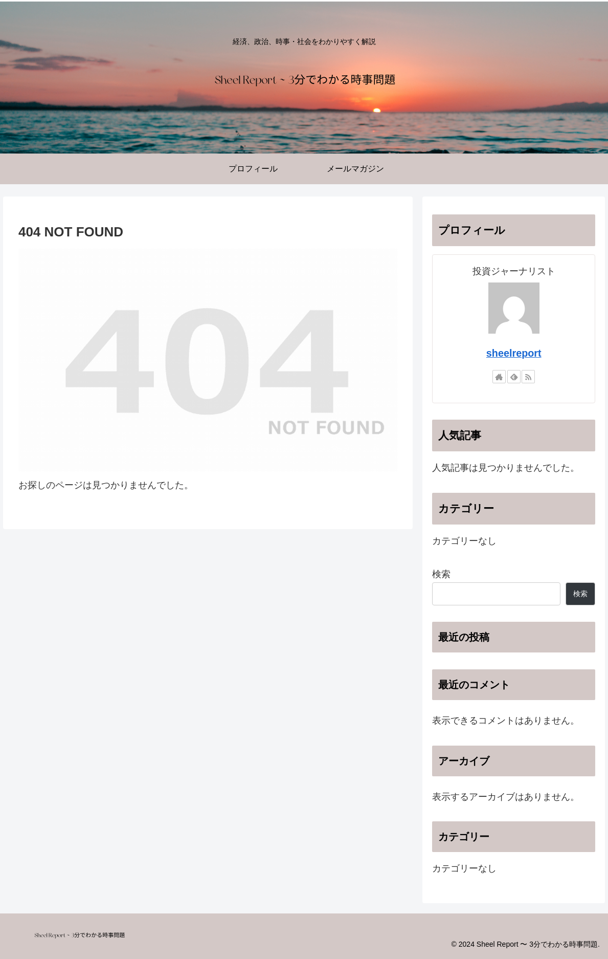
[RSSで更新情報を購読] (528, 376)
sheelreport (514, 353)
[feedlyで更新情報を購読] (514, 376)
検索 (441, 574)
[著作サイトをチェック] (499, 376)
